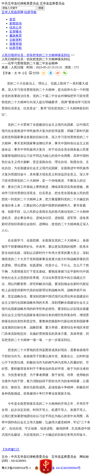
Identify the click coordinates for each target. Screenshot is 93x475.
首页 (12, 19)
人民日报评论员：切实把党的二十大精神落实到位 (36, 55)
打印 (34, 73)
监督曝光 (15, 31)
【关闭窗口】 (11, 449)
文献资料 (15, 39)
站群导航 (30, 12)
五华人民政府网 (12, 12)
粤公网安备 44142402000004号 (58, 468)
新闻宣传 (15, 23)
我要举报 (15, 43)
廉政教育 (15, 35)
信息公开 (15, 27)
